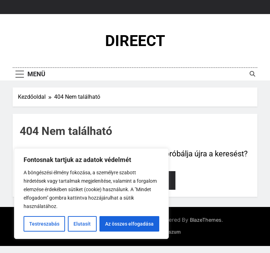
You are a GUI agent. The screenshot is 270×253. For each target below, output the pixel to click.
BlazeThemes (205, 220)
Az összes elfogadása (129, 224)
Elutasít (82, 224)
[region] (91, 193)
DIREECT (135, 41)
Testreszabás (44, 224)
